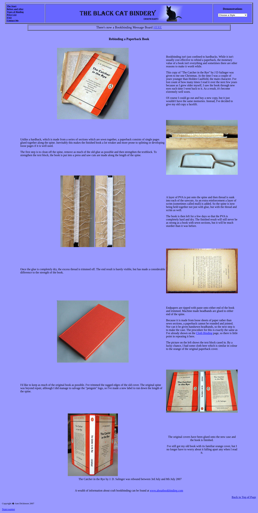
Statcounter (8, 509)
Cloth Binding (204, 333)
